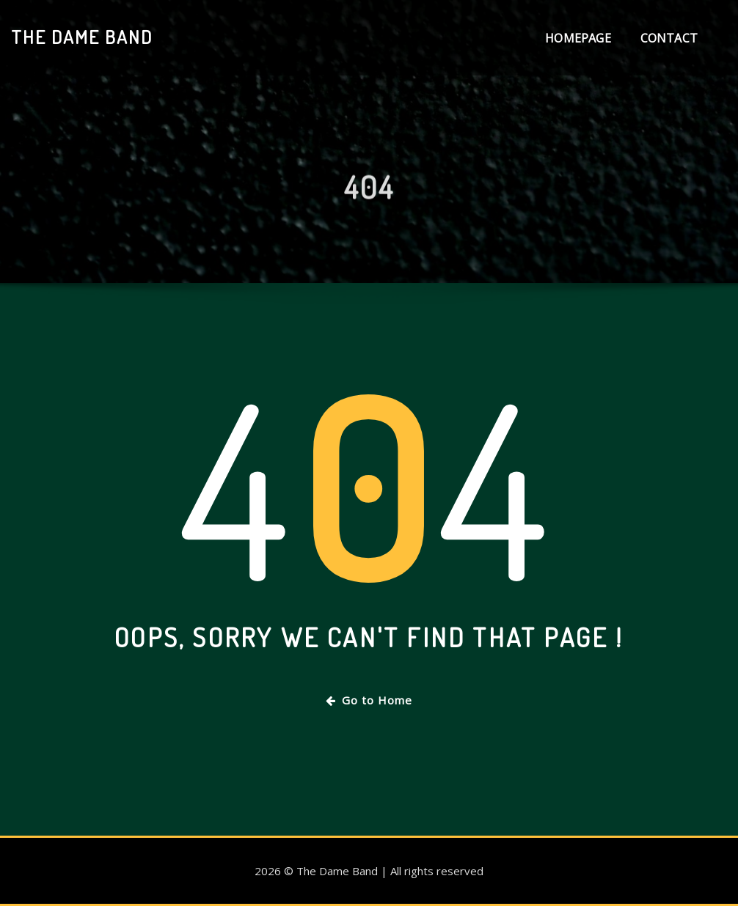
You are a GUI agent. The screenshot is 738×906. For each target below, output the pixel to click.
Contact (669, 38)
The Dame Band (82, 36)
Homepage (577, 38)
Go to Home (369, 700)
